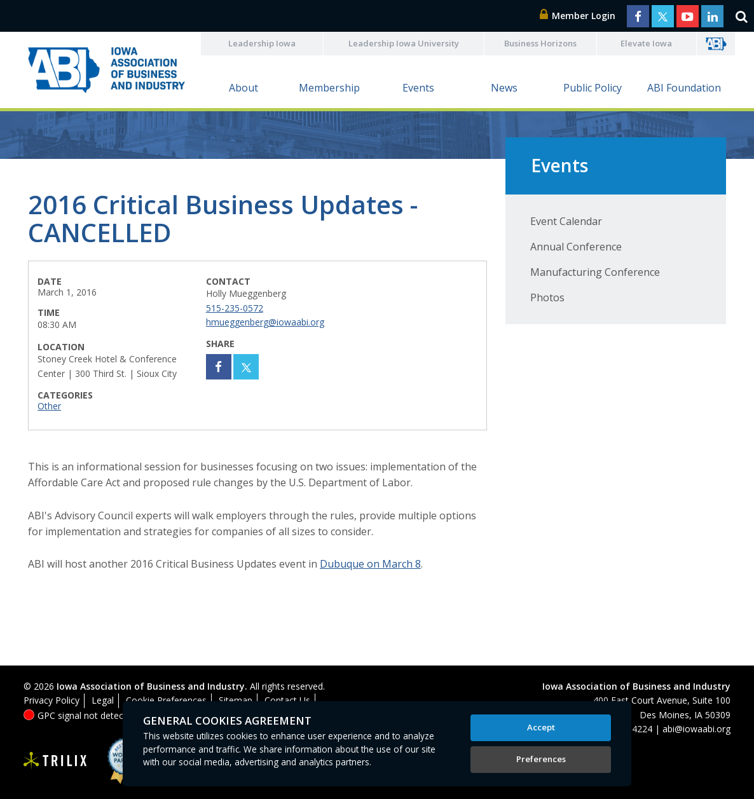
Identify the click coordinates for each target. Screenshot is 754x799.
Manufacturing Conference (595, 272)
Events (418, 88)
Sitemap (235, 700)
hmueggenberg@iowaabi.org (265, 322)
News (504, 88)
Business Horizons (540, 43)
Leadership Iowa (262, 43)
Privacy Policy (51, 700)
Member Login (578, 16)
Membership (329, 88)
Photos (547, 297)
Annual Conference (576, 247)
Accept (541, 727)
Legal (103, 700)
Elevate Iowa (646, 43)
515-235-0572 (234, 308)
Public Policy (592, 88)
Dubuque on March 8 (370, 564)
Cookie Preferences (166, 700)
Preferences (541, 759)
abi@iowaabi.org (696, 729)
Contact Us (287, 700)
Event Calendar (566, 221)
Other (49, 406)
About (243, 88)
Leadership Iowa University (403, 43)
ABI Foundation (684, 88)
